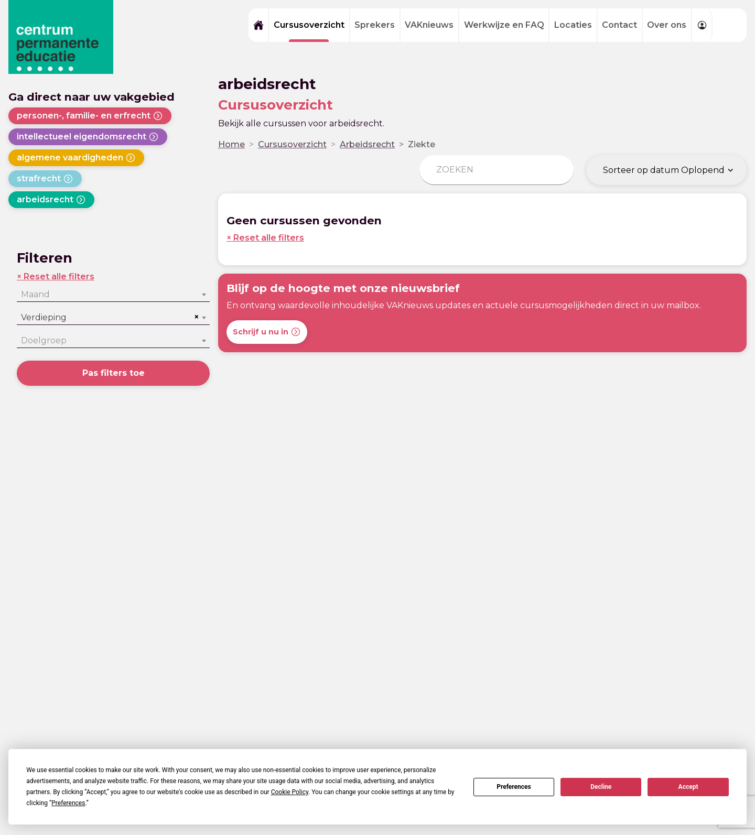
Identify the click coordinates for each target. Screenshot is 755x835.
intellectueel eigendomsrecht (88, 137)
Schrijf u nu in (267, 332)
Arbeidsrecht (367, 144)
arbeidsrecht (51, 199)
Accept (688, 786)
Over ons (666, 25)
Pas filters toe (113, 373)
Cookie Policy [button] (289, 792)
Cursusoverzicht (309, 25)
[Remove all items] (195, 317)
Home (231, 144)
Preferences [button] (68, 803)
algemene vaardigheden (76, 158)
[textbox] (113, 294)
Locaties (573, 25)
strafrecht (45, 178)
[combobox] (113, 294)
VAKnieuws (429, 25)
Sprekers (374, 25)
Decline (600, 786)
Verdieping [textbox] (44, 317)
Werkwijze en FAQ (504, 25)
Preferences (514, 786)
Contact (619, 25)
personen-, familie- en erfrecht (90, 116)
